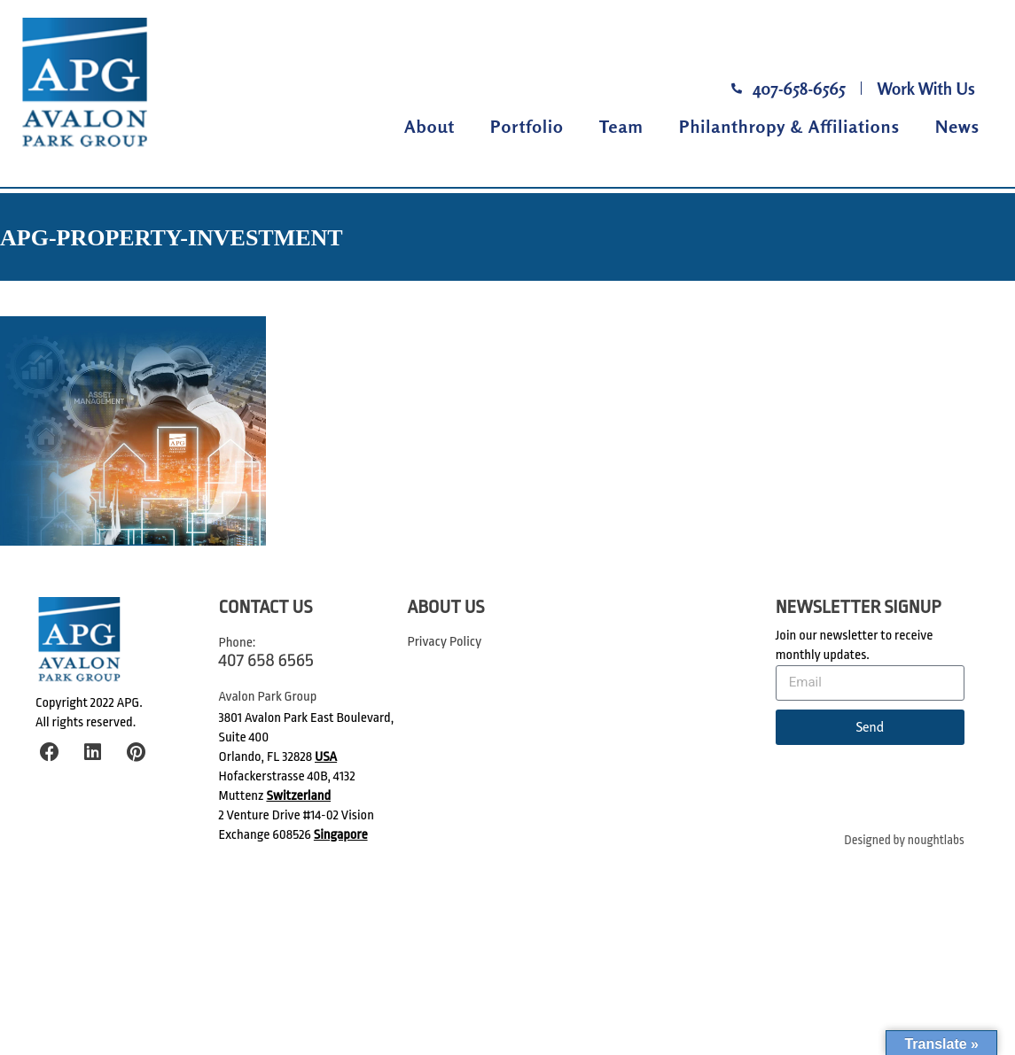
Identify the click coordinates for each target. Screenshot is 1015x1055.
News (957, 126)
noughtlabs (936, 840)
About (429, 126)
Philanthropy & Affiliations (789, 126)
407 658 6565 (266, 660)
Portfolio (527, 126)
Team (621, 126)
